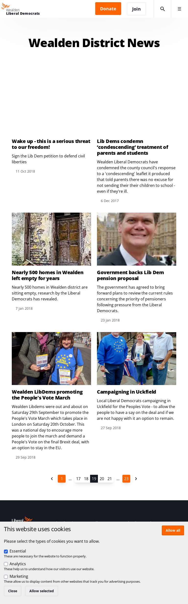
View (51, 127)
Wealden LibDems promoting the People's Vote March (47, 395)
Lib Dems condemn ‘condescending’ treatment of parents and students (132, 147)
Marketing (19, 576)
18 (86, 478)
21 (109, 478)
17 (78, 478)
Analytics (18, 563)
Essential (18, 551)
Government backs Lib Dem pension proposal (130, 275)
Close (12, 591)
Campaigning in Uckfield (126, 392)
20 (102, 478)
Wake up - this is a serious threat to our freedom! (51, 144)
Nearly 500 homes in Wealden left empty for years (47, 275)
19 (94, 478)
